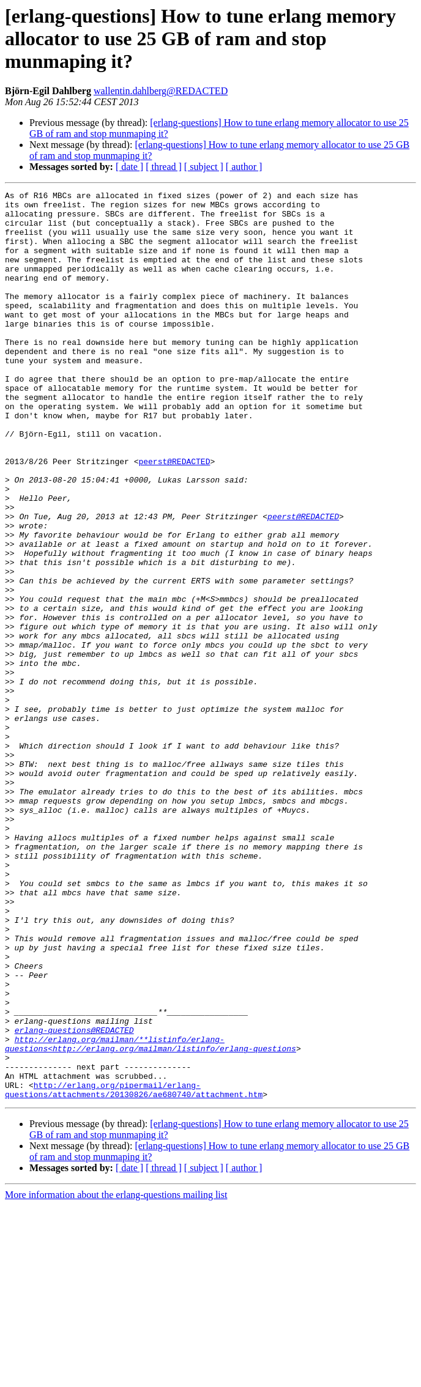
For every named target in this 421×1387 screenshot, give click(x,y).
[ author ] (244, 166)
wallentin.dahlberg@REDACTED (161, 91)
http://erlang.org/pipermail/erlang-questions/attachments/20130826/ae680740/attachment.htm (134, 1270)
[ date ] (129, 166)
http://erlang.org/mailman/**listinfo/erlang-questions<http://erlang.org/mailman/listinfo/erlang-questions (150, 1215)
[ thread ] (164, 166)
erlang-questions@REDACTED (74, 1198)
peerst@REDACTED (174, 516)
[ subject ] (203, 166)
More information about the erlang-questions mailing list (116, 1376)
